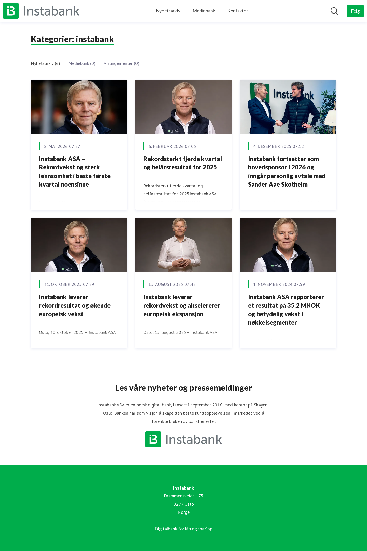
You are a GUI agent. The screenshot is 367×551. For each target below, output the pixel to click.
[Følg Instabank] (355, 11)
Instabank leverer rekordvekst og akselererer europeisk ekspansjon (181, 305)
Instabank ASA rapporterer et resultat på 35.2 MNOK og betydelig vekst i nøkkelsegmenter (286, 309)
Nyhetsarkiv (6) (45, 63)
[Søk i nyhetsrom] (334, 11)
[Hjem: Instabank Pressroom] (41, 11)
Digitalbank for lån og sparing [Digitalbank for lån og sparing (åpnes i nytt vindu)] (183, 528)
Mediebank (204, 11)
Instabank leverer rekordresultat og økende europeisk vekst (75, 305)
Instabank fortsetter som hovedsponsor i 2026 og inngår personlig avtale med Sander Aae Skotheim (286, 171)
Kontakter (237, 11)
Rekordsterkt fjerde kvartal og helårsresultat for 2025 (182, 163)
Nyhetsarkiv (168, 11)
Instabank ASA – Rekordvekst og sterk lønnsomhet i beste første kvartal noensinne (75, 171)
